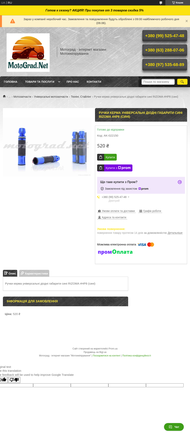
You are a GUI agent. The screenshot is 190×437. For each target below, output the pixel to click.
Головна (10, 81)
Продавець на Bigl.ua (95, 352)
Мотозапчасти (22, 96)
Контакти (94, 81)
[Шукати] (182, 82)
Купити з (118, 168)
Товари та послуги (39, 81)
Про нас (72, 81)
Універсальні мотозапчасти (51, 96)
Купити (110, 157)
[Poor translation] (14, 380)
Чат (174, 427)
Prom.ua (113, 348)
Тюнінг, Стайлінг (81, 96)
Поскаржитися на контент (106, 355)
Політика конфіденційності (136, 355)
